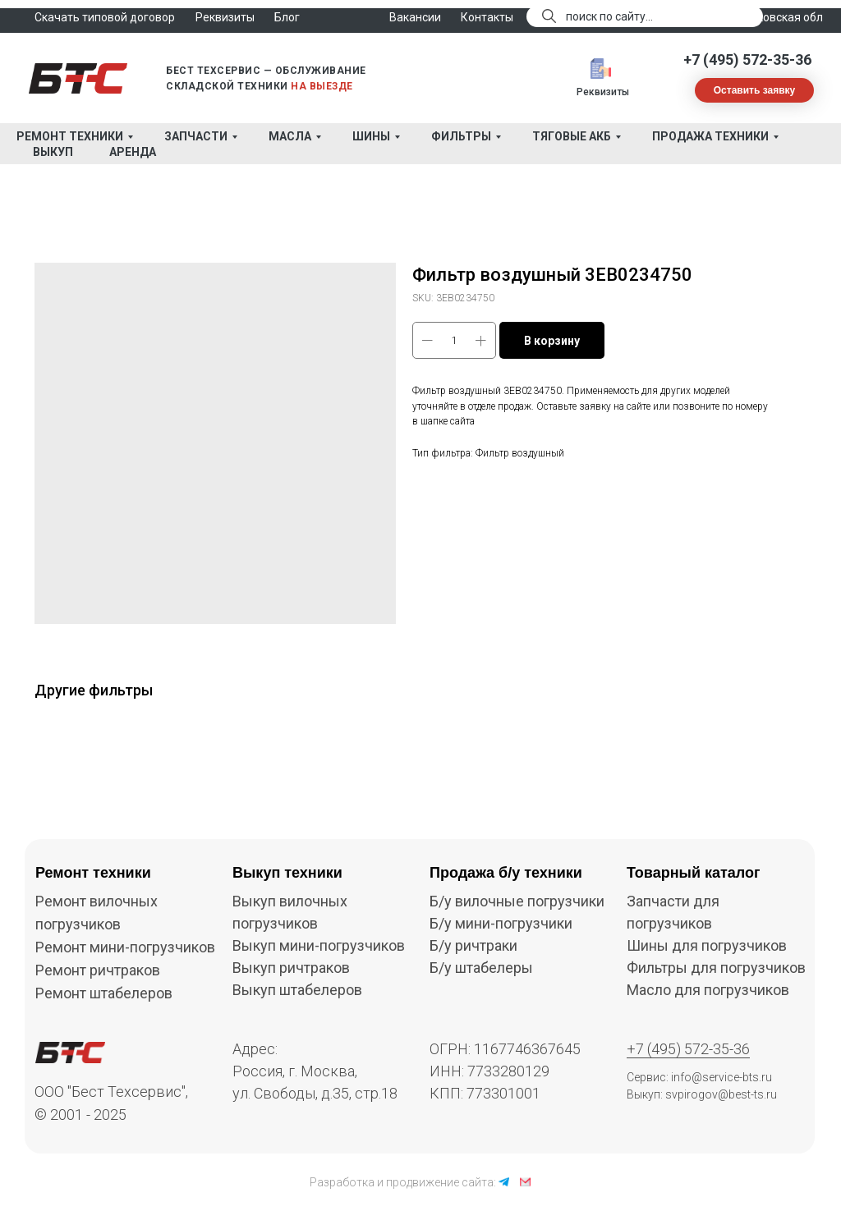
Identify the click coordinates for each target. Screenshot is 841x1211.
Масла (290, 136)
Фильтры (461, 136)
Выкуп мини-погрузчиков (318, 945)
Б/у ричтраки (473, 945)
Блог (287, 17)
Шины (371, 136)
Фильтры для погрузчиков (716, 967)
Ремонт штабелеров (103, 993)
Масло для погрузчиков (708, 989)
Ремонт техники (69, 136)
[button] (754, 90)
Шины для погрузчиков (707, 945)
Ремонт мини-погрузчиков (125, 947)
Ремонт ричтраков (97, 970)
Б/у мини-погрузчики (501, 923)
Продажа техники (710, 136)
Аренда (132, 151)
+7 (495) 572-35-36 (747, 59)
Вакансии (415, 17)
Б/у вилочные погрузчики (517, 901)
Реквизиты (603, 92)
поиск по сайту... (609, 16)
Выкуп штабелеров (297, 989)
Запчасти (195, 136)
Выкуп (53, 151)
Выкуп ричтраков (291, 967)
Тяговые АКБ (571, 136)
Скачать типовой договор (104, 17)
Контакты (487, 17)
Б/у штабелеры (481, 967)
